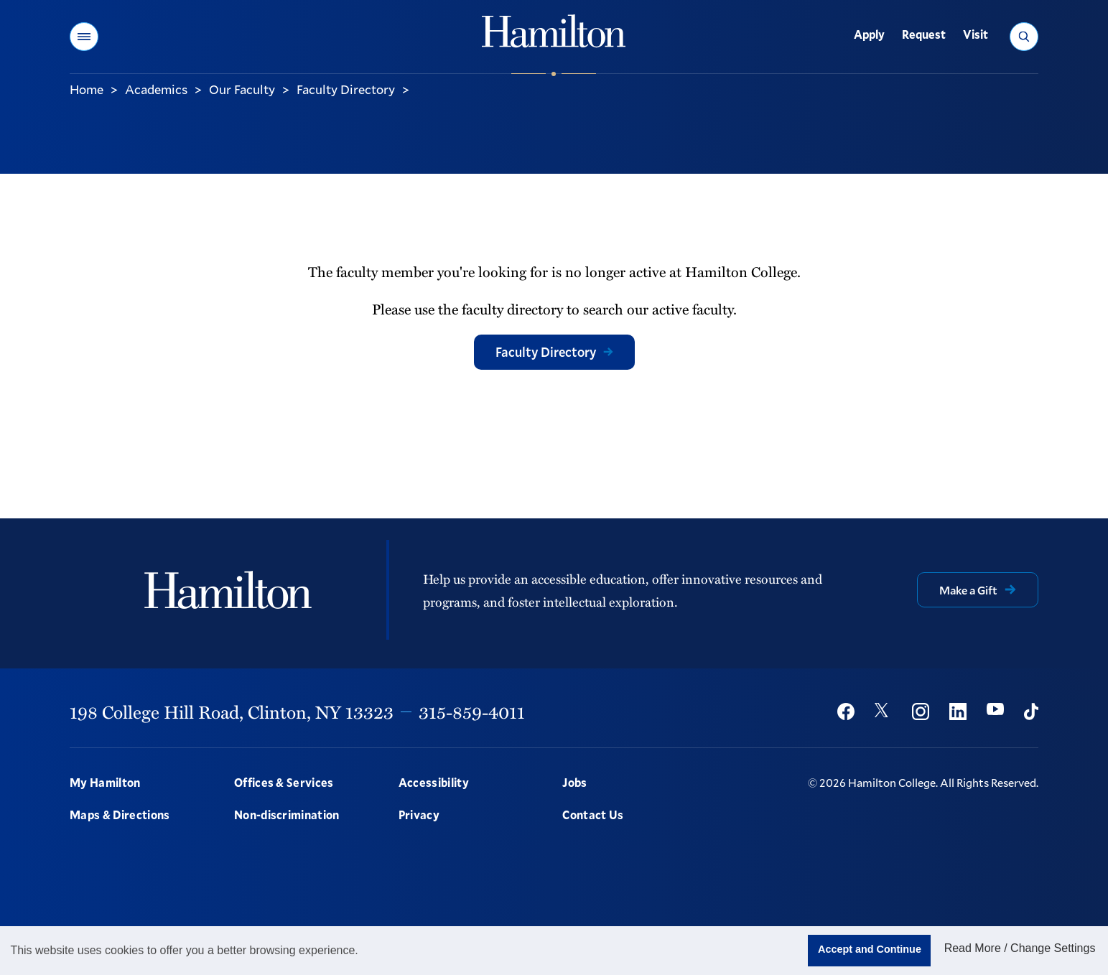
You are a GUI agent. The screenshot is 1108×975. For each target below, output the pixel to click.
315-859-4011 (472, 711)
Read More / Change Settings (1020, 948)
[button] (84, 37)
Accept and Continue (869, 949)
